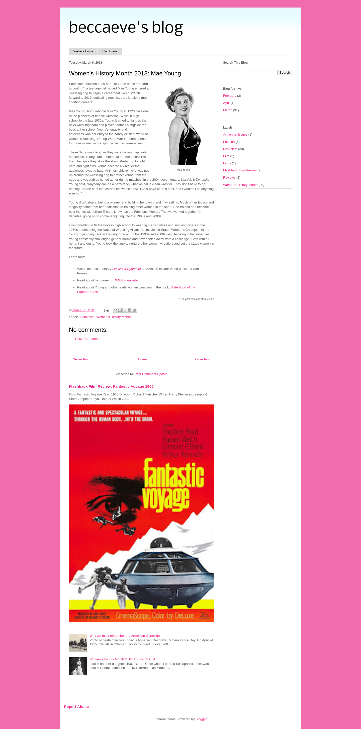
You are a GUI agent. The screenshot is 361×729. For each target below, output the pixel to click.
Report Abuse (76, 706)
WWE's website (126, 280)
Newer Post (81, 359)
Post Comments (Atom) (151, 374)
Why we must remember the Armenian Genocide (124, 636)
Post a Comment (87, 339)
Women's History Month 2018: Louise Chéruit (122, 659)
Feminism (87, 317)
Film (226, 156)
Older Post (203, 359)
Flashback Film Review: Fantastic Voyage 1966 (111, 386)
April (226, 103)
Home (142, 359)
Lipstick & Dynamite (126, 269)
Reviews (229, 177)
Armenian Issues (235, 134)
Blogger (201, 719)
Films (227, 163)
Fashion (229, 142)
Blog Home (109, 51)
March (227, 110)
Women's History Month (113, 317)
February (229, 95)
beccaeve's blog (126, 28)
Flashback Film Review (240, 170)
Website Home (83, 51)
